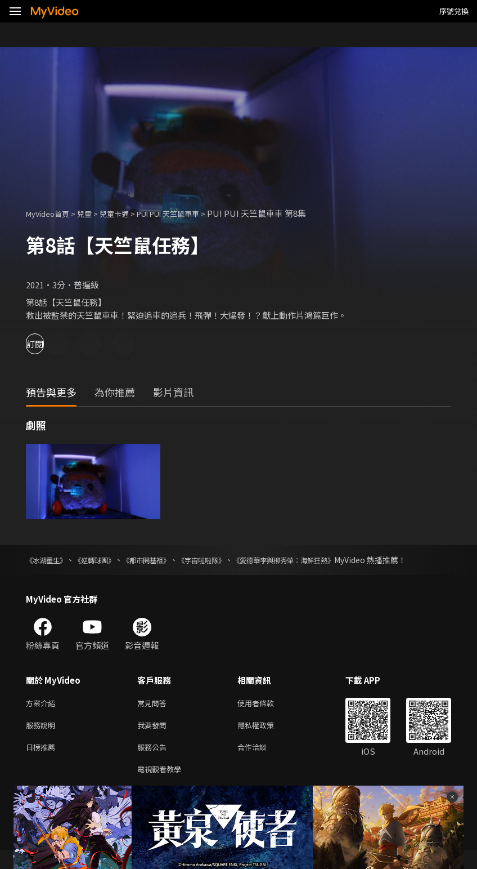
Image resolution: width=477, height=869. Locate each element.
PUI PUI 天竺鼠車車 (189, 213)
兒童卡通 (126, 213)
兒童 (93, 213)
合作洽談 (261, 763)
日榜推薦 (43, 763)
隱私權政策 (265, 739)
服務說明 (43, 739)
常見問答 (154, 715)
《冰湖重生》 (49, 559)
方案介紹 (43, 715)
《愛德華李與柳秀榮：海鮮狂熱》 (332, 559)
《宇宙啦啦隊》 (234, 559)
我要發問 (154, 739)
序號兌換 (454, 11)
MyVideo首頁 (51, 213)
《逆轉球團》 (107, 559)
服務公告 (154, 763)
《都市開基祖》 (168, 559)
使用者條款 (265, 715)
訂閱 (48, 344)
